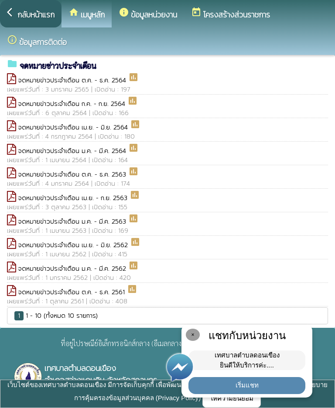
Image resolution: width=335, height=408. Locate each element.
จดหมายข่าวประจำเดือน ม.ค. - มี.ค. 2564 (73, 151)
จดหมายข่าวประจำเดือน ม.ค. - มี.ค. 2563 (73, 221)
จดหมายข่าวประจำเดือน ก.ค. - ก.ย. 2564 (72, 104)
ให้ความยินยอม (231, 398)
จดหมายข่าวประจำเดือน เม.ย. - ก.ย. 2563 (74, 198)
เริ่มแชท (247, 385)
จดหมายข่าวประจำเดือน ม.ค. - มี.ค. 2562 (73, 268)
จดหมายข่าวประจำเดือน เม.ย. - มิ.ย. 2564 (74, 127)
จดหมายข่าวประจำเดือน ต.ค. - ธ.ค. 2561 (72, 292)
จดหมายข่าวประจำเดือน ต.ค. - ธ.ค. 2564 (73, 80)
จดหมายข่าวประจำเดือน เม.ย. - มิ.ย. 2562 (74, 245)
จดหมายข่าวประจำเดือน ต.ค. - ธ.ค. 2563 (73, 174)
